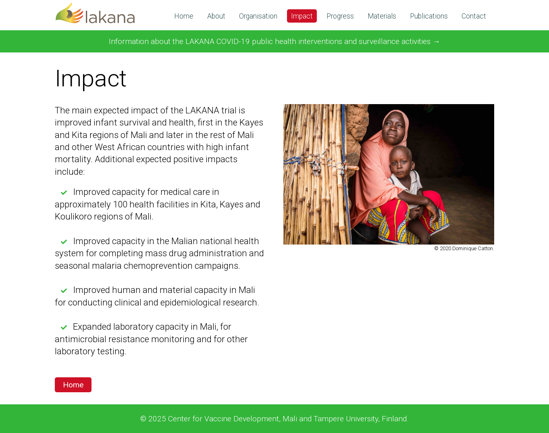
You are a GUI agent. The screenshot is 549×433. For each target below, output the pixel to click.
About (216, 16)
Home (183, 16)
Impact (302, 16)
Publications (429, 16)
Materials (382, 16)
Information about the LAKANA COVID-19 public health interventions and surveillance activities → (274, 41)
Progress (340, 16)
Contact (474, 16)
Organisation (258, 16)
